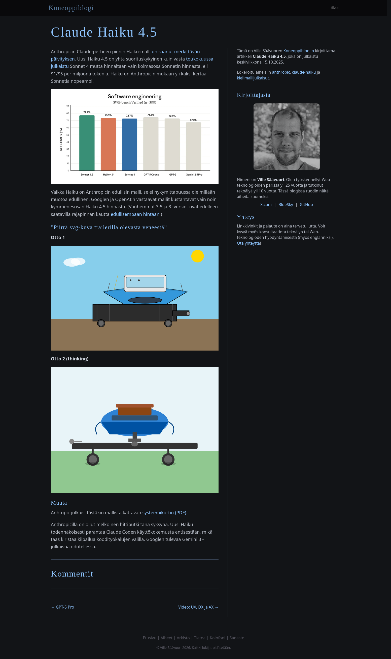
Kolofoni (217, 638)
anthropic (281, 72)
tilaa (335, 8)
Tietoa (200, 638)
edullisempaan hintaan (135, 214)
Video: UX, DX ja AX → (198, 607)
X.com (266, 204)
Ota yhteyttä (248, 243)
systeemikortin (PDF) (164, 512)
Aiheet (166, 638)
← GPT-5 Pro (62, 607)
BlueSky (285, 204)
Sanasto (237, 638)
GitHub (306, 204)
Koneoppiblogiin (298, 50)
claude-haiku (304, 72)
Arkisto (183, 638)
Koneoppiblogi (71, 8)
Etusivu (149, 638)
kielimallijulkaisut (253, 78)
